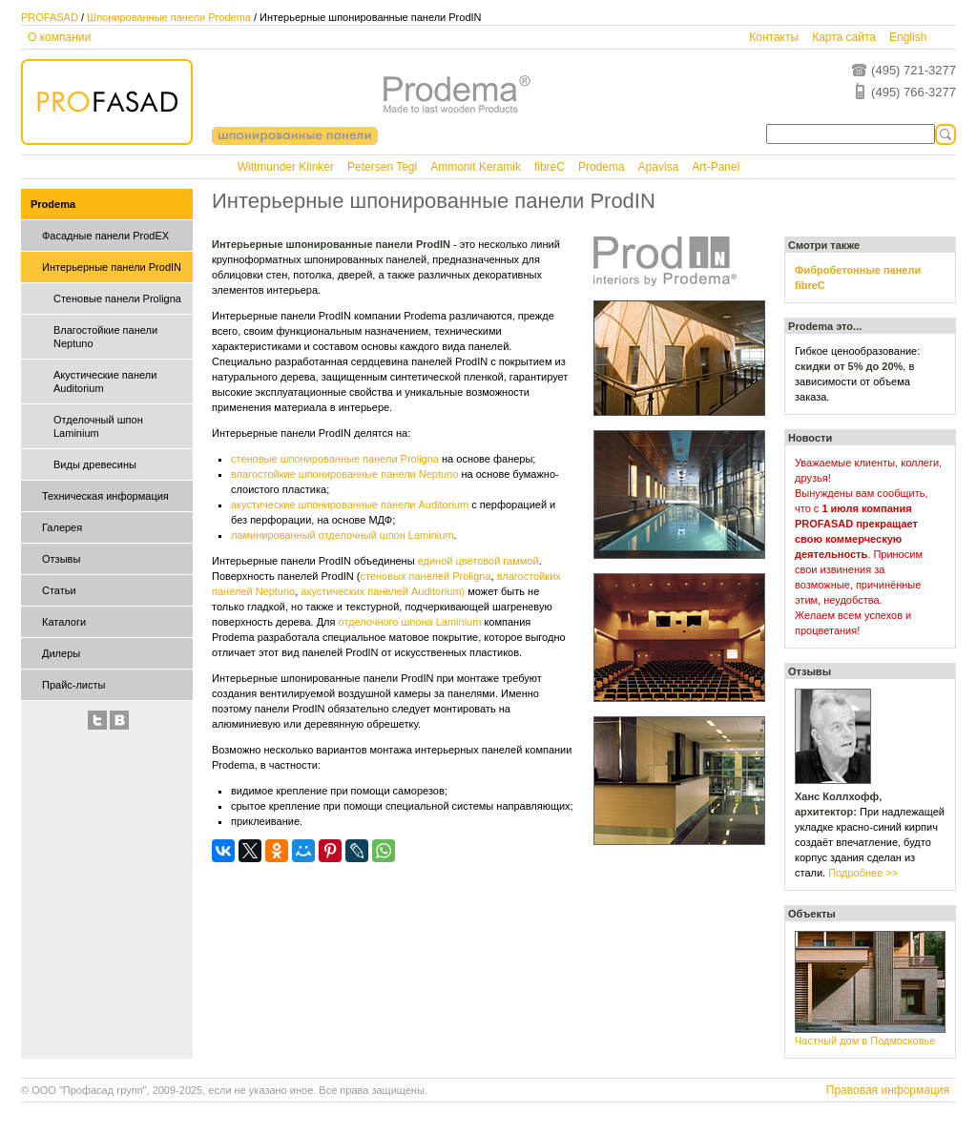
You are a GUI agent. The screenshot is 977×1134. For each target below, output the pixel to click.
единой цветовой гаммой (478, 561)
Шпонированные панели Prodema (169, 17)
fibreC (549, 167)
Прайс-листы (73, 685)
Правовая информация (887, 1090)
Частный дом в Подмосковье (865, 1040)
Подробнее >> (863, 872)
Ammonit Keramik (475, 167)
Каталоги (64, 622)
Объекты (812, 913)
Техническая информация (105, 496)
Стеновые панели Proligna (117, 298)
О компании (59, 37)
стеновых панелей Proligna (425, 576)
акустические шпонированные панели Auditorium (349, 504)
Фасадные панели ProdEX (105, 235)
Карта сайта (844, 37)
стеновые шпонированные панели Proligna (335, 458)
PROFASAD (49, 17)
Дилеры (61, 653)
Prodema (601, 167)
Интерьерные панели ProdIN (111, 267)
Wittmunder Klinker (286, 167)
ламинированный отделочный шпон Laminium (342, 535)
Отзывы (61, 559)
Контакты (774, 37)
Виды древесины (94, 464)
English (907, 37)
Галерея (62, 527)
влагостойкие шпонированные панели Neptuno (344, 474)
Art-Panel (715, 167)
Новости (810, 437)
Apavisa (658, 167)
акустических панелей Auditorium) (383, 591)
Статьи (59, 590)
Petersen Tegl (382, 167)
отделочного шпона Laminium (410, 622)
